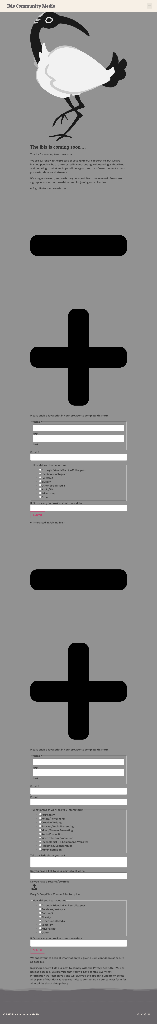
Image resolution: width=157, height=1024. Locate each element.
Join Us (38, 994)
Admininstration (51, 849)
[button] (149, 6)
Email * (34, 452)
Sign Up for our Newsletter (78, 299)
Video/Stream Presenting (57, 830)
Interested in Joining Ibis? (78, 634)
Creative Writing (51, 822)
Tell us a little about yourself (47, 855)
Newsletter (24, 994)
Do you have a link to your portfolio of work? (57, 871)
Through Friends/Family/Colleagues (63, 470)
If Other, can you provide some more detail (56, 503)
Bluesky (46, 481)
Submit (37, 514)
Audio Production (52, 834)
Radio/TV (47, 489)
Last (35, 444)
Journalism (48, 814)
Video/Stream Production (57, 838)
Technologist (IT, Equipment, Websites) (65, 842)
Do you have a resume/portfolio (50, 881)
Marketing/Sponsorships (56, 845)
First (35, 433)
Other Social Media (53, 485)
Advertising (48, 493)
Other (45, 497)
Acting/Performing (53, 818)
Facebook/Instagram (54, 474)
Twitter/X (47, 478)
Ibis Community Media (31, 6)
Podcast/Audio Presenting (57, 826)
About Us (8, 994)
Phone (34, 797)
